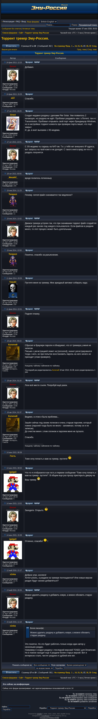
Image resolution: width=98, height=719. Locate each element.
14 (76, 46)
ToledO (12, 282)
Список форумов (9, 33)
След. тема (92, 49)
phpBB (39, 714)
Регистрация (8, 21)
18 (87, 46)
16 (81, 46)
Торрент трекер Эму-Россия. (25, 38)
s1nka (13, 574)
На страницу (59, 46)
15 (78, 46)
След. (94, 46)
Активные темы (28, 29)
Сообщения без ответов (11, 29)
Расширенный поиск (88, 25)
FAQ (18, 21)
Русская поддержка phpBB (49, 717)
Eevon (13, 66)
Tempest (13, 194)
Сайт (21, 33)
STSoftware (45, 716)
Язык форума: (33, 22)
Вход (23, 21)
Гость (13, 456)
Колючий (12, 344)
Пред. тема (81, 49)
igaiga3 (12, 472)
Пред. (67, 46)
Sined (13, 115)
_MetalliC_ (13, 177)
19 (90, 46)
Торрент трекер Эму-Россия (37, 33)
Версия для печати (9, 49)
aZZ (13, 98)
